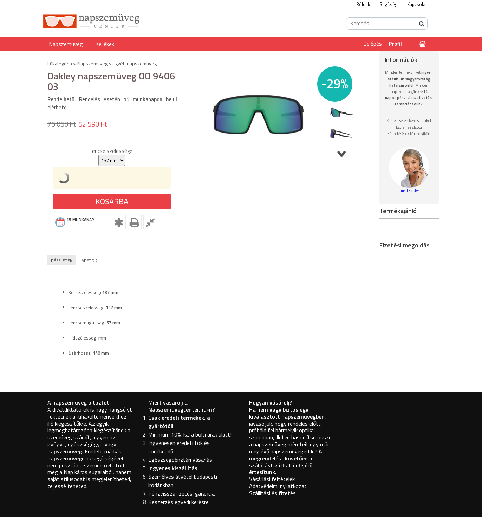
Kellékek (104, 44)
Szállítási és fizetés (272, 493)
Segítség (388, 4)
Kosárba (112, 201)
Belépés (373, 44)
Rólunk (363, 4)
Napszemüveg (66, 44)
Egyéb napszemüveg (135, 63)
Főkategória (59, 63)
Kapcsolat (417, 4)
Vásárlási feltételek (272, 479)
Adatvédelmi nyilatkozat (278, 486)
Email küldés (409, 190)
